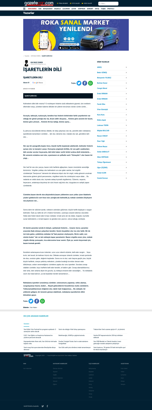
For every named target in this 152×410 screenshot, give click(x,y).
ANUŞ (99, 67)
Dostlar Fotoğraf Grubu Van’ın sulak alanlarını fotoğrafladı (73, 342)
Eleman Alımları (58, 368)
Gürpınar (91, 390)
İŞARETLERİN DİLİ (47, 56)
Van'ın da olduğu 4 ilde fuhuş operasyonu (72, 329)
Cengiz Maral (102, 88)
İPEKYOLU (110, 9)
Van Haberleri (27, 368)
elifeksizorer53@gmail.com (38, 64)
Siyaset (55, 371)
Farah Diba (101, 104)
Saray (90, 394)
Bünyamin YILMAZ (104, 78)
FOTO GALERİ (75, 3)
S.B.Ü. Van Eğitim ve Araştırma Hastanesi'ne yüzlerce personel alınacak (38, 336)
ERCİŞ (97, 9)
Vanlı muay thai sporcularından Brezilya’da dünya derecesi (40, 348)
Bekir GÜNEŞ (102, 72)
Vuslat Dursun (102, 178)
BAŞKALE (57, 9)
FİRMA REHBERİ (62, 3)
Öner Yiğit (101, 141)
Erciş (90, 384)
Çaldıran (91, 375)
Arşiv (122, 378)
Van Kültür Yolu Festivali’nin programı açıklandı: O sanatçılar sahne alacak (40, 330)
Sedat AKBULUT (103, 152)
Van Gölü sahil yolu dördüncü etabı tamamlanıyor (75, 347)
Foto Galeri (124, 368)
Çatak (90, 378)
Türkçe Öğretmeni (104, 162)
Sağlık (55, 375)
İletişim (123, 384)
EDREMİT (90, 9)
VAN (39, 9)
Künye (123, 381)
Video (122, 371)
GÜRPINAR (81, 9)
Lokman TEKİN (102, 125)
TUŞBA (103, 9)
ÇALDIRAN (66, 9)
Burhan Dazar (102, 83)
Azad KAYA (61, 355)
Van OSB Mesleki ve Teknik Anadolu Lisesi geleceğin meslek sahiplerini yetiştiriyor (107, 342)
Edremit (91, 381)
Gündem (26, 324)
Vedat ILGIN (101, 173)
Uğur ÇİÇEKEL (102, 167)
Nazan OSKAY (102, 136)
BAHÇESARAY (47, 9)
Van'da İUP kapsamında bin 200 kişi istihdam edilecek (108, 336)
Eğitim (55, 384)
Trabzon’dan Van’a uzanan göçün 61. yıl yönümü (109, 329)
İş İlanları (123, 375)
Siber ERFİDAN (102, 157)
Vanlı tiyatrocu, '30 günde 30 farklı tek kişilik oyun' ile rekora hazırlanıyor (109, 348)
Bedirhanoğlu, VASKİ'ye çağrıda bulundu (72, 335)
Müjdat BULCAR (103, 131)
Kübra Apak (101, 120)
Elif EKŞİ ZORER (35, 56)
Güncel (55, 381)
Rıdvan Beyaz (102, 146)
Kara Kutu (100, 115)
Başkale (91, 371)
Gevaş (91, 387)
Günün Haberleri (58, 378)
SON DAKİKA (32, 9)
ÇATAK (73, 9)
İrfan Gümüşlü (102, 109)
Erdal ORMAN (102, 93)
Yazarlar (26, 56)
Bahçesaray (92, 368)
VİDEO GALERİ (86, 3)
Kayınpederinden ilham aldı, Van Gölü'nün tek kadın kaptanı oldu (40, 342)
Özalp (90, 397)
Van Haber (33, 307)
